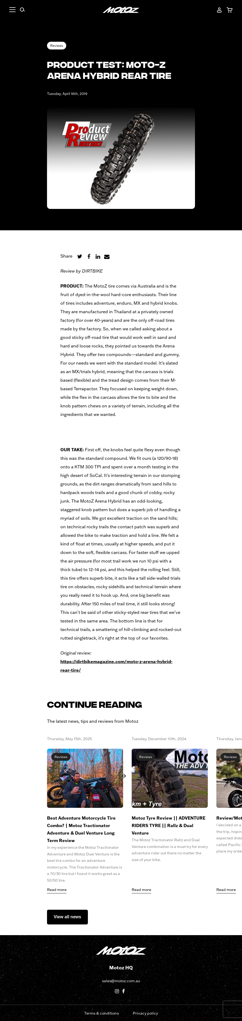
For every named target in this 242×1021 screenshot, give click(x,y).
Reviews (56, 46)
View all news (67, 917)
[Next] (125, 775)
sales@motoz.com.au (121, 980)
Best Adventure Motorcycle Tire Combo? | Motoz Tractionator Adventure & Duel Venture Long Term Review (81, 829)
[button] (16, 10)
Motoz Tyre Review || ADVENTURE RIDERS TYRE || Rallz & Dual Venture (168, 825)
